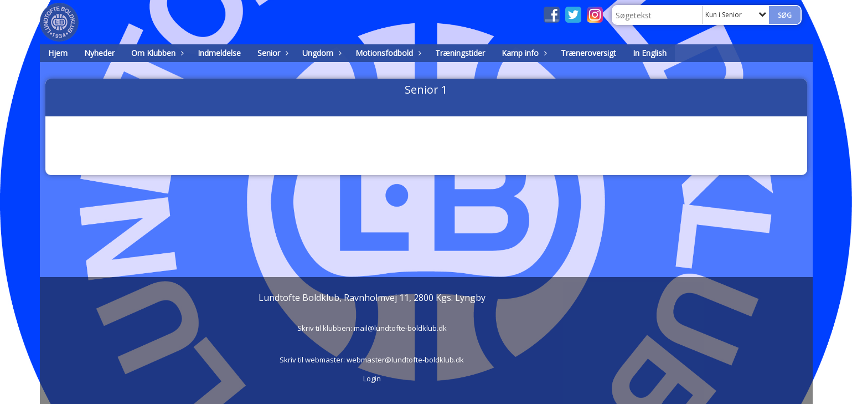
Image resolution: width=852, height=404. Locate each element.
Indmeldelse (219, 53)
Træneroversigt (588, 53)
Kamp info (523, 53)
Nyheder (99, 53)
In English (650, 53)
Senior (271, 53)
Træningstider (460, 53)
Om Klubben (156, 53)
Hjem (58, 53)
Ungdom (320, 53)
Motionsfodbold (387, 53)
